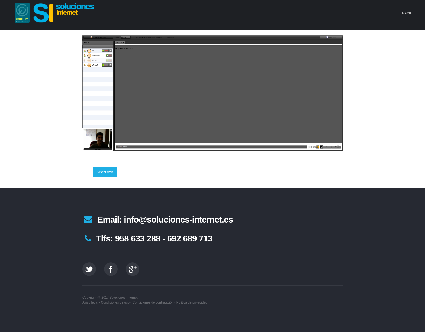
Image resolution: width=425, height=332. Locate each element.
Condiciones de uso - (116, 302)
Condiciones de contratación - (154, 302)
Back (406, 13)
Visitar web (105, 172)
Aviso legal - (91, 302)
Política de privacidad (191, 302)
